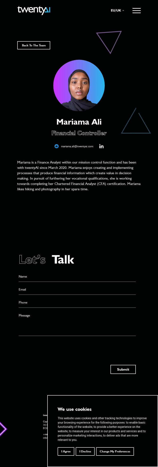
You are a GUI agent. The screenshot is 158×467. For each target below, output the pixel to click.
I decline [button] (85, 451)
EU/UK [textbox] (116, 10)
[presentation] (50, 347)
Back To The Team (34, 45)
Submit (123, 369)
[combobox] (115, 10)
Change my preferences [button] (115, 451)
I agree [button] (66, 451)
